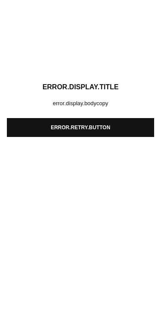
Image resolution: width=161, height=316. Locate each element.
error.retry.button (80, 128)
